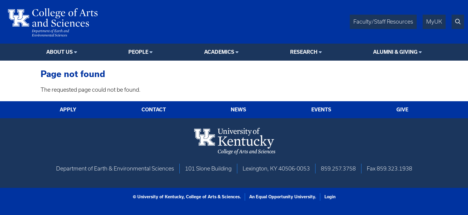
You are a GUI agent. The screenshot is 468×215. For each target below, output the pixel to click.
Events (321, 109)
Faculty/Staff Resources (383, 22)
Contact (153, 109)
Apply (68, 109)
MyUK (434, 22)
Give (402, 109)
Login (329, 196)
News (238, 109)
